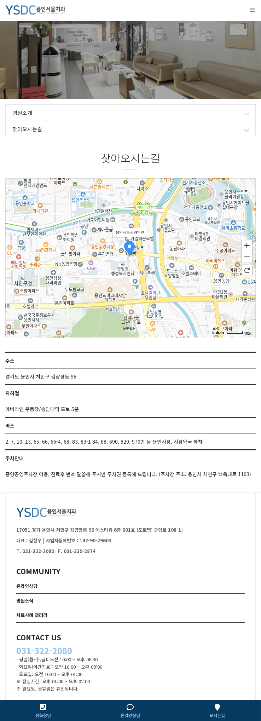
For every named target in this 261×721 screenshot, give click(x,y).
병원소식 (24, 600)
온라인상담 (26, 586)
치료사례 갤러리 (31, 615)
